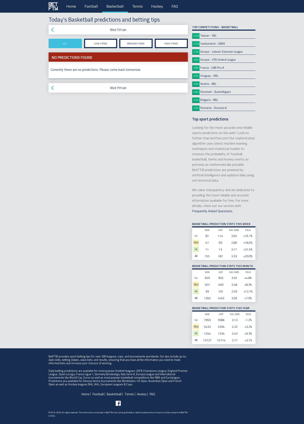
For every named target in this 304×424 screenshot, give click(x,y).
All (65, 43)
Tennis (137, 6)
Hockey (157, 6)
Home (71, 6)
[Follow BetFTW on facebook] (118, 403)
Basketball (115, 6)
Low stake (100, 43)
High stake (171, 43)
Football (91, 6)
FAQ (174, 6)
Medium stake (136, 43)
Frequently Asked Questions (212, 210)
